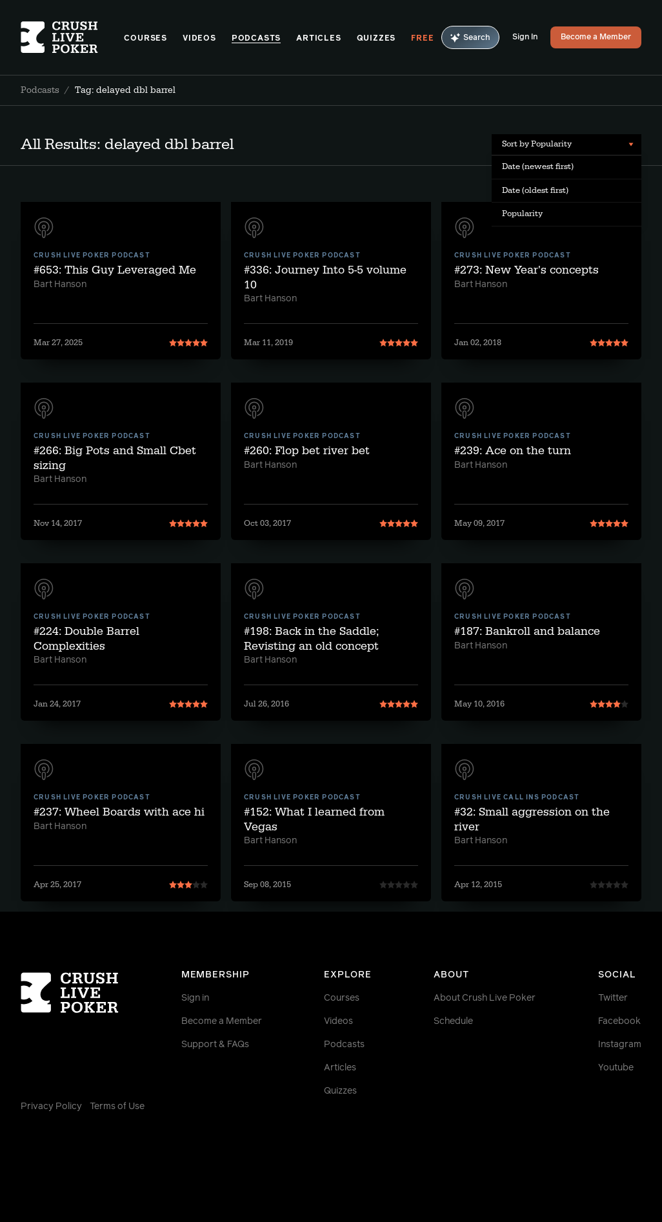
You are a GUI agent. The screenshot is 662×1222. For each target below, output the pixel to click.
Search (470, 38)
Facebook (619, 1021)
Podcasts (256, 39)
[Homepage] (72, 37)
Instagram (619, 1044)
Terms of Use (117, 1106)
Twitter (613, 998)
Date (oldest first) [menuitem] (535, 190)
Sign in (195, 998)
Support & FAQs (215, 1044)
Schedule (453, 1021)
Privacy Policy (51, 1106)
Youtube (616, 1067)
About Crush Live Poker (485, 998)
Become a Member (596, 37)
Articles (318, 39)
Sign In (524, 37)
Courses (145, 39)
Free (422, 39)
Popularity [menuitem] (522, 213)
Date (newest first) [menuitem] (538, 166)
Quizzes (376, 39)
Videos (199, 39)
